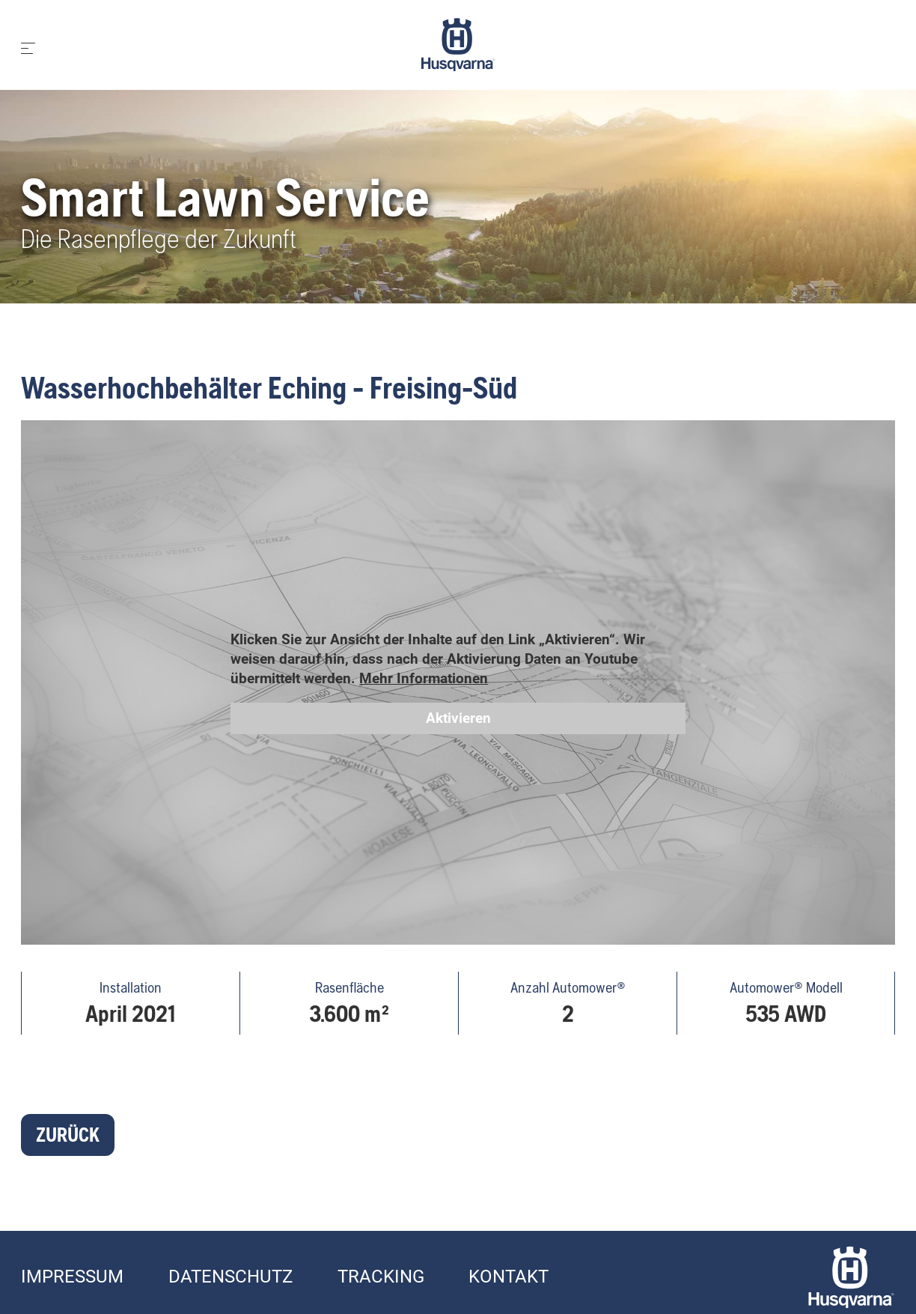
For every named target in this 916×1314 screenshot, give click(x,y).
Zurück (68, 1134)
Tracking (381, 1276)
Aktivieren (458, 718)
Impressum (72, 1276)
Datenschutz (230, 1276)
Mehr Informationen (423, 678)
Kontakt (508, 1276)
